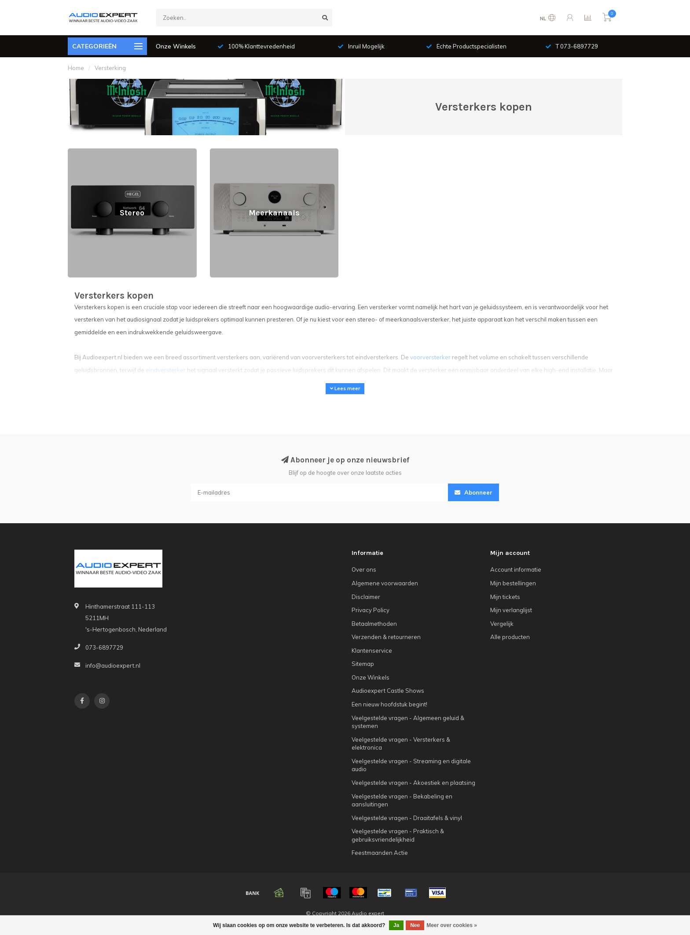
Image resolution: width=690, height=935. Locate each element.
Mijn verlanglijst (511, 609)
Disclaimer (366, 596)
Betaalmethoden (374, 623)
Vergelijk (502, 623)
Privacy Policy (370, 609)
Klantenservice (372, 650)
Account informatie (515, 569)
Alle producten (510, 636)
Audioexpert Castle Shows (388, 690)
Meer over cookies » (451, 925)
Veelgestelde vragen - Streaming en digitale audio (411, 765)
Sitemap (363, 663)
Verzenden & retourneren (386, 636)
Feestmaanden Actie (380, 852)
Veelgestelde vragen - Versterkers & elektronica (401, 743)
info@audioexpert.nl (112, 665)
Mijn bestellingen (513, 583)
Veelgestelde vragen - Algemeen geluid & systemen (408, 722)
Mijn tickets (505, 596)
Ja (396, 925)
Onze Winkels (176, 46)
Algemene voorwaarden (385, 583)
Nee (415, 925)
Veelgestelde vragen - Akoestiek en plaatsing (413, 782)
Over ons (364, 569)
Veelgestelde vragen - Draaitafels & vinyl (407, 817)
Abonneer (473, 492)
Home (76, 67)
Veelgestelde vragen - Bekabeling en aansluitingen (402, 800)
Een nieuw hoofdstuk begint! (389, 704)
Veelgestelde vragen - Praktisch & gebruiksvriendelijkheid (398, 835)
